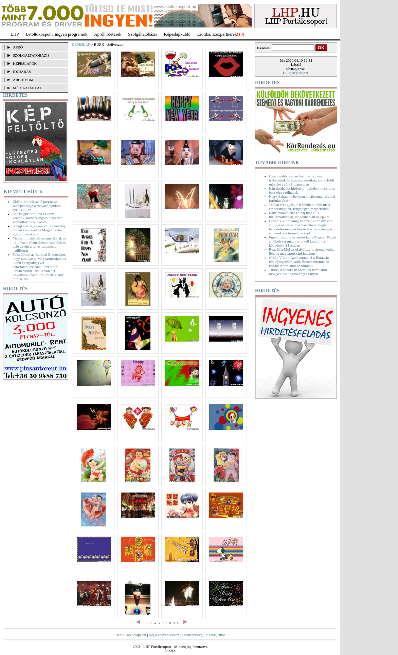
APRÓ (18, 47)
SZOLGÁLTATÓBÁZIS (31, 55)
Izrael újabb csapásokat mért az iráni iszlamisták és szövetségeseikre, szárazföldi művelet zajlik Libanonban (301, 180)
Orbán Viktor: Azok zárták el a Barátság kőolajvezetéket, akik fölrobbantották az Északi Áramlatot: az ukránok (299, 261)
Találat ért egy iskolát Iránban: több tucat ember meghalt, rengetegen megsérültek (299, 207)
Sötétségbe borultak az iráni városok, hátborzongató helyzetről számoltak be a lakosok (38, 218)
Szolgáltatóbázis (142, 34)
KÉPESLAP (81, 44)
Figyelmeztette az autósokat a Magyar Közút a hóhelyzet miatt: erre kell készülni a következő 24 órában (302, 241)
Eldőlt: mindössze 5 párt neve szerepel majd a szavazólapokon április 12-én (36, 205)
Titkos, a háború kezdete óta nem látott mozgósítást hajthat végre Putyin (298, 272)
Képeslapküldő (177, 34)
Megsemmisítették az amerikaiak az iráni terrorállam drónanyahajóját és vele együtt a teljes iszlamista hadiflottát (39, 244)
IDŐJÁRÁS (22, 72)
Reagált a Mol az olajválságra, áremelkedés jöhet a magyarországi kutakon (301, 251)
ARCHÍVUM (23, 80)
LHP (15, 34)
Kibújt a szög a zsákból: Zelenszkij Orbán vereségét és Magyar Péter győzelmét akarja (39, 230)
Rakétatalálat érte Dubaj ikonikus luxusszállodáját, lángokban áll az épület (299, 215)
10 (178, 623)
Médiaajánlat (215, 635)
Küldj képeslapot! (296, 73)
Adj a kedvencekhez (164, 635)
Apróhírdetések (107, 34)
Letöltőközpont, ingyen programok (57, 34)
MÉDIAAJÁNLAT (27, 88)
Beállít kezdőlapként (130, 635)
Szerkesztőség (192, 635)
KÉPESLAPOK (25, 63)
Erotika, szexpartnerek (217, 34)
